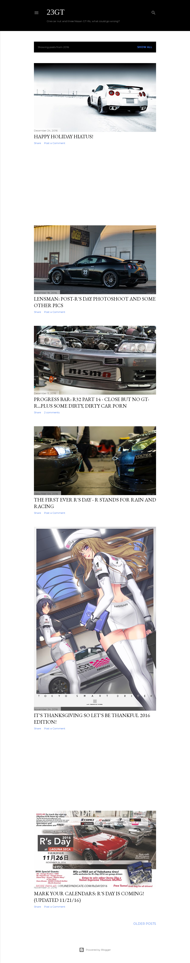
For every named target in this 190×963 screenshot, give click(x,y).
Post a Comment (54, 143)
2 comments (52, 412)
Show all (144, 47)
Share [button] (37, 143)
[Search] (153, 12)
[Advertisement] (95, 185)
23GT (55, 12)
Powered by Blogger (95, 949)
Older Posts (144, 924)
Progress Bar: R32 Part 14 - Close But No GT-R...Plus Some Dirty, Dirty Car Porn (91, 402)
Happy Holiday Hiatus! (63, 136)
